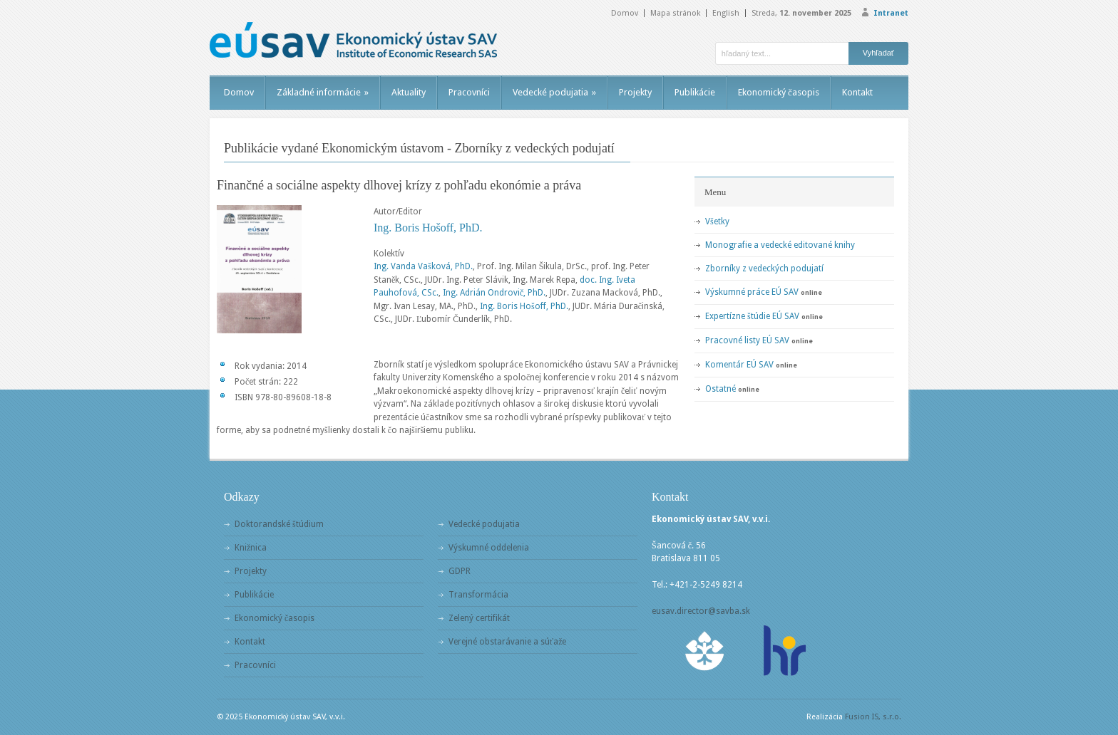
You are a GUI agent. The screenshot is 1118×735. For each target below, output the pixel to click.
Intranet (890, 13)
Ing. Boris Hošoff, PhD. (428, 227)
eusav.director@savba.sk (701, 611)
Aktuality (408, 92)
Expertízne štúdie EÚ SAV (752, 316)
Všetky (717, 221)
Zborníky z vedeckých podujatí (764, 268)
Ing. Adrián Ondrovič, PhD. (494, 293)
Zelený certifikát (479, 618)
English (725, 13)
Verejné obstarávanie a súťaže (507, 642)
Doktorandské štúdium (279, 524)
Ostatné (720, 389)
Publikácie (695, 92)
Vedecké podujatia (554, 92)
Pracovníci (469, 92)
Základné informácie (323, 92)
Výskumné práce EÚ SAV (752, 292)
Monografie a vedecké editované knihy (780, 245)
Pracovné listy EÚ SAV (747, 340)
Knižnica (251, 548)
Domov (624, 13)
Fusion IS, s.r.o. (873, 716)
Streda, (801, 13)
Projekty (635, 92)
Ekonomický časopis (778, 92)
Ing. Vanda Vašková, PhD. (423, 266)
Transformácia (478, 595)
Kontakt (857, 92)
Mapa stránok (675, 13)
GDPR (459, 571)
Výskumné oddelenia (488, 548)
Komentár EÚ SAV (739, 365)
